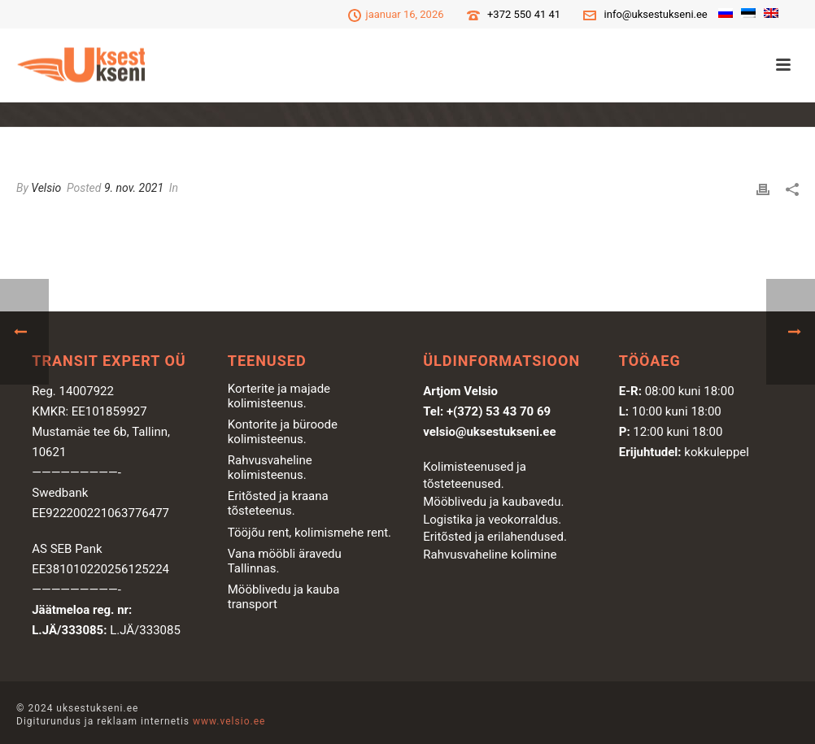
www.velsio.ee (229, 721)
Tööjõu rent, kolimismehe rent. (309, 532)
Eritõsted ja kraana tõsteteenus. (278, 503)
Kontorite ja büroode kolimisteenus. (283, 431)
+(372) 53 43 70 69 (499, 411)
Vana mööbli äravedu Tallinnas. (285, 561)
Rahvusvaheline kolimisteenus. (270, 467)
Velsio (46, 187)
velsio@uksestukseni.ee (489, 431)
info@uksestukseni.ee (656, 14)
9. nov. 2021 (133, 187)
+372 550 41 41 (523, 14)
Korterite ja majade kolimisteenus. (279, 396)
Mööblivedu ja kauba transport (284, 596)
